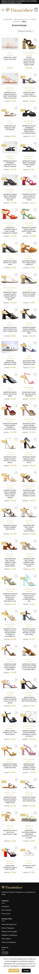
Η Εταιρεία (5, 906)
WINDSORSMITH (29, 121)
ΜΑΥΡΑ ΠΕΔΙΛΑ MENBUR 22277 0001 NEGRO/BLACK (10, 732)
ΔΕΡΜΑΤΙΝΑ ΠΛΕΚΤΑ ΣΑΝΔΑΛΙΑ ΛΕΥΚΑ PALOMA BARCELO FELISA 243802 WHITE (10, 296)
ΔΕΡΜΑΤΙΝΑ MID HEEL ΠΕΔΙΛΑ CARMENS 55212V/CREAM (29, 528)
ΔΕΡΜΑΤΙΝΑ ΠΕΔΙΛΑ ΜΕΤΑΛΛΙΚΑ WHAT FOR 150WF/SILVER (29, 799)
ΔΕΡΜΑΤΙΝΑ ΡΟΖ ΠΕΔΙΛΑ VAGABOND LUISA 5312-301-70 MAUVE (10, 700)
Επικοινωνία (6, 914)
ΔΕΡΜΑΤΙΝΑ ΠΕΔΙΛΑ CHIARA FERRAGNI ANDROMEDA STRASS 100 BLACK (29, 733)
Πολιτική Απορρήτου (9, 942)
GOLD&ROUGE (10, 589)
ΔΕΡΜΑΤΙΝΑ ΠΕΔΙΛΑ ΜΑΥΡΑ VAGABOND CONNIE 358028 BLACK (29, 163)
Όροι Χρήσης (6, 939)
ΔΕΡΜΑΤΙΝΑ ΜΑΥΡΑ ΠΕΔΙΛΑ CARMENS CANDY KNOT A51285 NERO (29, 330)
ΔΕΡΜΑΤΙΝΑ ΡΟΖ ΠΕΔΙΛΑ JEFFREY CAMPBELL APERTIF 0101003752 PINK (29, 766)
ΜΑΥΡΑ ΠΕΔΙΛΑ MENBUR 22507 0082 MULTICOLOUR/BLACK (29, 699)
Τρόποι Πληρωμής (8, 928)
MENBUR (29, 693)
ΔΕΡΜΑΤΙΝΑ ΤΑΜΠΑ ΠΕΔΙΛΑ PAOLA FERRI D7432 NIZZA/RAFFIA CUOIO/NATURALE (29, 666)
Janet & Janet (10, 88)
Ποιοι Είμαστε (7, 910)
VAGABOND (10, 156)
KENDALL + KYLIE (10, 793)
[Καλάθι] (36, 10)
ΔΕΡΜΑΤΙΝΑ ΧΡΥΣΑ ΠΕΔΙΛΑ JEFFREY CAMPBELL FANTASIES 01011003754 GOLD (29, 426)
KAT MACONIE (29, 388)
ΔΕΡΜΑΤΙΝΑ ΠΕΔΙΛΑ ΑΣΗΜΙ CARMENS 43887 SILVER (10, 527)
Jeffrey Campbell (10, 419)
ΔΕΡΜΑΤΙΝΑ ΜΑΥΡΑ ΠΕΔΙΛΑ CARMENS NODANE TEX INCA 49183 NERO (29, 631)
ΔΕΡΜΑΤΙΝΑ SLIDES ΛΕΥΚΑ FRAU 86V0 (10, 58)
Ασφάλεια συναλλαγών (9, 935)
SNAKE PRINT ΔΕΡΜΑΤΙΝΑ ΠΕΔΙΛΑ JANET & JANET (10, 867)
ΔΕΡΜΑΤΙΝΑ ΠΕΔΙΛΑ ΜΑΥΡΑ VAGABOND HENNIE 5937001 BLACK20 (10, 197)
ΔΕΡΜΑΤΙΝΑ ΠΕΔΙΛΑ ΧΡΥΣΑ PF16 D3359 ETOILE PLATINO (29, 294)
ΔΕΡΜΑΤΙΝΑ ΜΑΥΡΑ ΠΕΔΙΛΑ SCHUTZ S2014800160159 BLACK (29, 459)
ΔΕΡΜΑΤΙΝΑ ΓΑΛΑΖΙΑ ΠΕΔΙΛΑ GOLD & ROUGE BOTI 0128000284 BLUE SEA (29, 597)
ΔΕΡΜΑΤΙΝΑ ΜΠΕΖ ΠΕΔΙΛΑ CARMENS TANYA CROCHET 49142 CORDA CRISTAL (10, 493)
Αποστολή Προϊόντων (9, 924)
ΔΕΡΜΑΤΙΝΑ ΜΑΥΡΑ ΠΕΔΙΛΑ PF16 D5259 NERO (10, 394)
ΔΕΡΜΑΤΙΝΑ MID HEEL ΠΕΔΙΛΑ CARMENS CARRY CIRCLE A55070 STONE (29, 562)
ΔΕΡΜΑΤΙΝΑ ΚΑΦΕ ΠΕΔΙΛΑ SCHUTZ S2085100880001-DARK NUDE (10, 666)
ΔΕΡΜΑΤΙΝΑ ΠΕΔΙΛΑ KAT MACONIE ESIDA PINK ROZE (29, 394)
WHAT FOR (29, 793)
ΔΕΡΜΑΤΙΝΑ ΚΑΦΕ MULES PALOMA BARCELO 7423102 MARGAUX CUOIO (29, 493)
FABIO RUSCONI (29, 88)
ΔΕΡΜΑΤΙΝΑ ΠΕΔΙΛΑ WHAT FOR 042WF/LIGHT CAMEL (10, 832)
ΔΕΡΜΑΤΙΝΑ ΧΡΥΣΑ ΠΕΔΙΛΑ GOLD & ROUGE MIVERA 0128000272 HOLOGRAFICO (10, 632)
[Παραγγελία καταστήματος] (25, 31)
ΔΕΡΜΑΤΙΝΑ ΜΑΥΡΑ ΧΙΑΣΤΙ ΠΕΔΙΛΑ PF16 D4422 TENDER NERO (10, 329)
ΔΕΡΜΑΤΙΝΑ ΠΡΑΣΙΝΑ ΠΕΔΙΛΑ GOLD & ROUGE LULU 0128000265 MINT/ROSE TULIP (10, 597)
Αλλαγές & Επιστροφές (9, 931)
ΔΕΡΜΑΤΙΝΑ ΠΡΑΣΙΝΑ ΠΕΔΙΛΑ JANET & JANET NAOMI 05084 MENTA (29, 230)
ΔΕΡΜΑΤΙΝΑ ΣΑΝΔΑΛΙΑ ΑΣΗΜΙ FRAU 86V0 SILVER (10, 362)
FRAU (10, 53)
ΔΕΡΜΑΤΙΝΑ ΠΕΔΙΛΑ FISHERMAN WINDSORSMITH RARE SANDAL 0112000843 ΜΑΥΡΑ (29, 129)
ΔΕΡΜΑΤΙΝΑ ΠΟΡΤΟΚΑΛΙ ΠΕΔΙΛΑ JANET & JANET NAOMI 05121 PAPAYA (10, 230)
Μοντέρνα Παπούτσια (21, 19)
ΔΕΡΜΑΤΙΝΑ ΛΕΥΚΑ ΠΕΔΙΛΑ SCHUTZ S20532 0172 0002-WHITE (10, 459)
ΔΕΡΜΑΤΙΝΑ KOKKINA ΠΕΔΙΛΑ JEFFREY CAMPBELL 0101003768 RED (10, 426)
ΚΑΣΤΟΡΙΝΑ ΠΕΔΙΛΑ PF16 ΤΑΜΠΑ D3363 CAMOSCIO (29, 262)
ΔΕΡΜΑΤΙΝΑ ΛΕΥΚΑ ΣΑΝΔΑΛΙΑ (29, 866)
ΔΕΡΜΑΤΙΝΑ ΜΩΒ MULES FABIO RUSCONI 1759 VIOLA (29, 94)
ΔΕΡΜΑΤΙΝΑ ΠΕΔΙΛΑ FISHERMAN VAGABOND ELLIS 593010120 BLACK (10, 163)
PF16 (10, 256)
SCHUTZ (10, 452)
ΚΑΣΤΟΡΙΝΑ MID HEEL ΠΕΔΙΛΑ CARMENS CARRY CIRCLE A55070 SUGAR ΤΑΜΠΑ (10, 562)
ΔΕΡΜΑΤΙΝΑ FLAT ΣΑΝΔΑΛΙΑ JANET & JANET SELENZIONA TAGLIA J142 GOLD (10, 95)
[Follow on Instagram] (6, 952)
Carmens (29, 323)
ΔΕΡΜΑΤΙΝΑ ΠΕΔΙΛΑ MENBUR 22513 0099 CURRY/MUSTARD (10, 766)
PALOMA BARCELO (29, 53)
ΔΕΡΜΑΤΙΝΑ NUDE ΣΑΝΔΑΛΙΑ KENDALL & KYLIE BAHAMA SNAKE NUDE (10, 800)
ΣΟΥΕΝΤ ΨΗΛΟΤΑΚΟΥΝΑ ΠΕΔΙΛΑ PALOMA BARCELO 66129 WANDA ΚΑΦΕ (29, 61)
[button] (3, 9)
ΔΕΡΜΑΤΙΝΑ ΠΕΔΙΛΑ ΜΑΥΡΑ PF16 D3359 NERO (10, 262)
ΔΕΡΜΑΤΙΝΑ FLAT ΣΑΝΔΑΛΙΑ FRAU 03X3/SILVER (10, 127)
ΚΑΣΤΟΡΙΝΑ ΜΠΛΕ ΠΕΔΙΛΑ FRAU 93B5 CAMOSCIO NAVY (29, 362)
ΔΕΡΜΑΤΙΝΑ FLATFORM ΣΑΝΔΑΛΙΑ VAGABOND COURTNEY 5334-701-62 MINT (29, 834)
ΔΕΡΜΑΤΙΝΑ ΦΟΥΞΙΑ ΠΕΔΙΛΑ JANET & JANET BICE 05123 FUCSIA (29, 197)
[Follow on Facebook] (3, 952)
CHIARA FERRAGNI (29, 726)
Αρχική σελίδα (7, 19)
